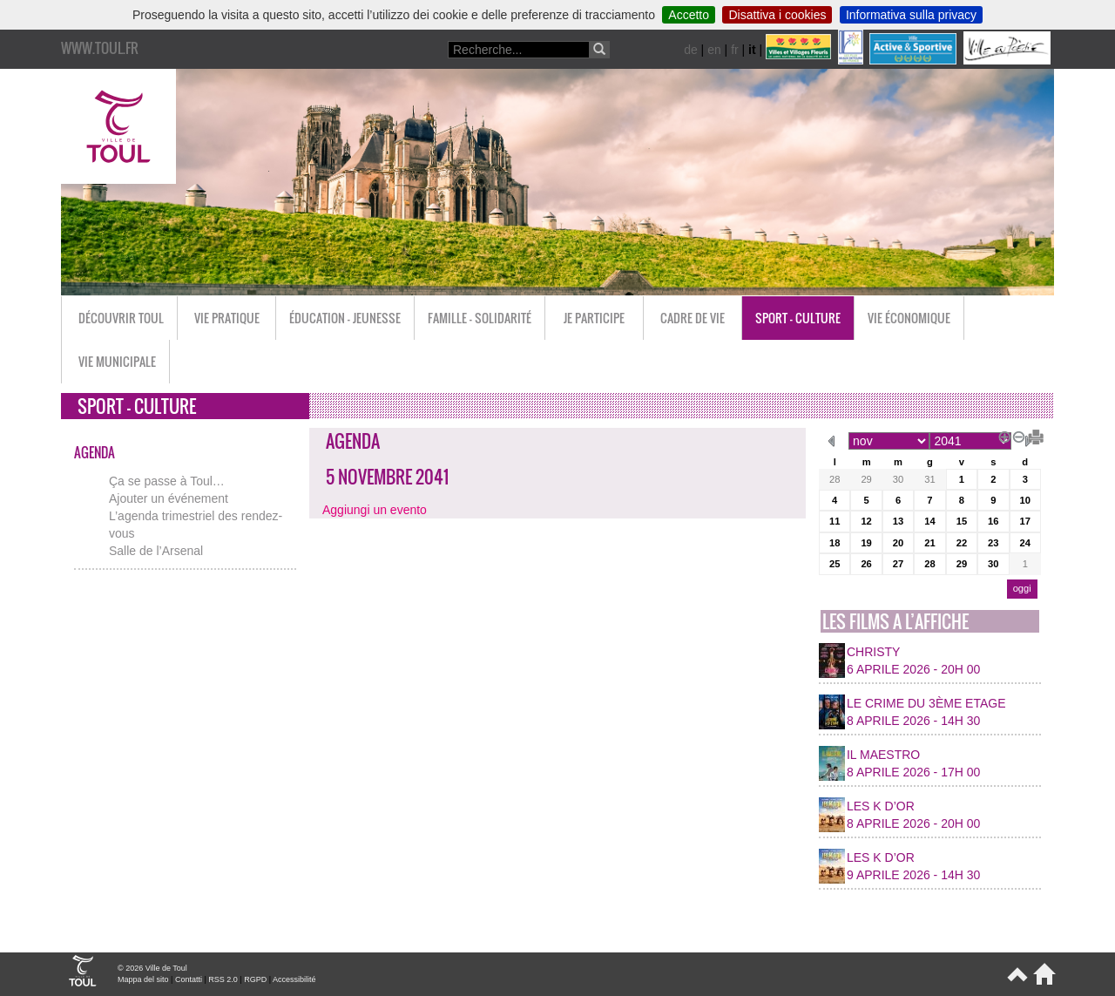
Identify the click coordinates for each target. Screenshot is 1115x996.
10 (1025, 500)
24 (1025, 543)
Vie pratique (227, 317)
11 (834, 521)
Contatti (188, 979)
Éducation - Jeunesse (345, 317)
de (691, 50)
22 (961, 543)
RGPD (255, 979)
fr (735, 50)
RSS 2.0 (223, 979)
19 (866, 543)
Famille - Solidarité (479, 317)
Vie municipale (117, 361)
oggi (1022, 588)
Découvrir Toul (121, 317)
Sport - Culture (798, 317)
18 (834, 543)
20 (898, 543)
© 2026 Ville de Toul (152, 968)
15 (961, 521)
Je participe (594, 317)
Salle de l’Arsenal (156, 551)
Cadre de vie (692, 317)
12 (866, 521)
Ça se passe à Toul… (167, 481)
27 (898, 564)
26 (866, 564)
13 (898, 521)
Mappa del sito (143, 979)
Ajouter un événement (168, 498)
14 (929, 521)
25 (834, 564)
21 (929, 543)
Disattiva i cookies (777, 15)
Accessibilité (294, 979)
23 (993, 543)
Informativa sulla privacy (911, 15)
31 (929, 479)
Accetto (688, 15)
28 (834, 479)
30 (898, 479)
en (714, 50)
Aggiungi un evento (374, 510)
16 (993, 521)
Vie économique (909, 317)
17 (1025, 521)
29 (866, 479)
